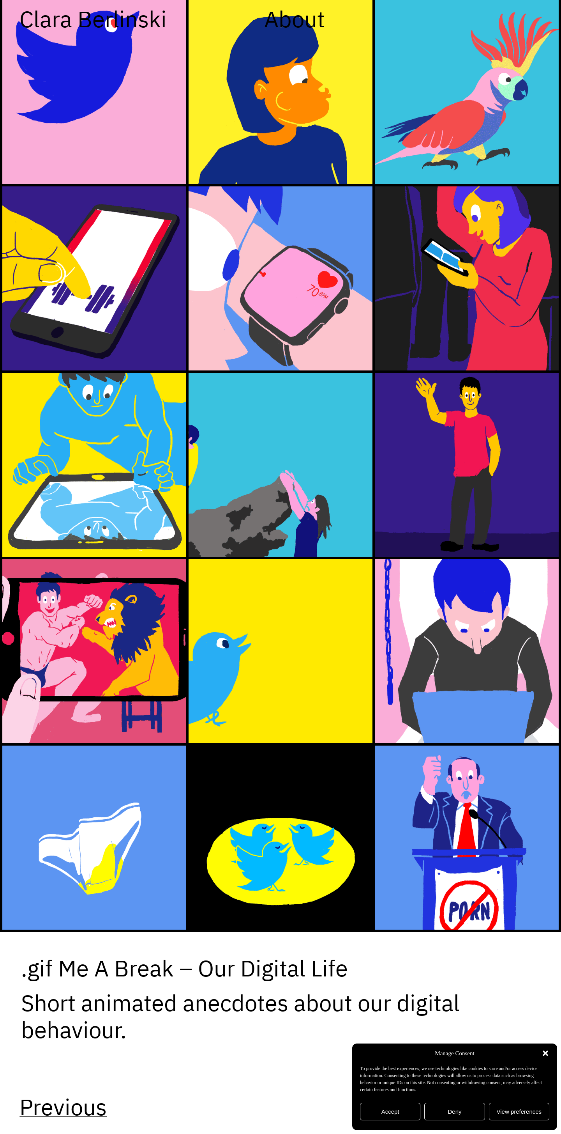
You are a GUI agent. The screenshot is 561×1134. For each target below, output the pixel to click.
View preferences (519, 1111)
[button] (545, 1053)
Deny (454, 1111)
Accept (390, 1111)
